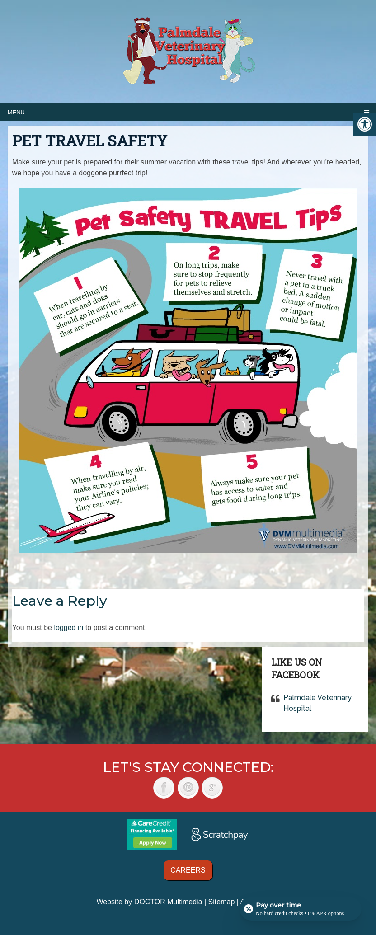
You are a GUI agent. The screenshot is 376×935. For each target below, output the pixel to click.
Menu (16, 112)
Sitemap (221, 902)
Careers (187, 870)
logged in (68, 627)
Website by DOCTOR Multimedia (149, 902)
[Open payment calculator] (301, 909)
